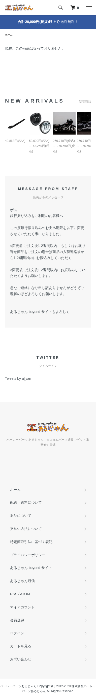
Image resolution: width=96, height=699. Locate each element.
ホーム (9, 34)
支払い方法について (26, 529)
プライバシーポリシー (27, 555)
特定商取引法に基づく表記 (31, 542)
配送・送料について (26, 502)
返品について (20, 516)
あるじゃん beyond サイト (31, 568)
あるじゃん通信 (22, 581)
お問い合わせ (20, 659)
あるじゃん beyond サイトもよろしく (40, 312)
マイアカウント (22, 607)
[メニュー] (88, 7)
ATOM (25, 594)
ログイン (17, 633)
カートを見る (20, 646)
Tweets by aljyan (18, 378)
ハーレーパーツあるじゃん (18, 686)
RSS (13, 594)
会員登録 (17, 620)
